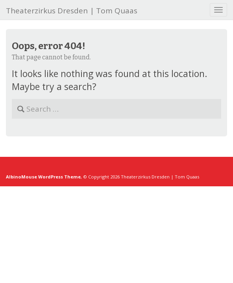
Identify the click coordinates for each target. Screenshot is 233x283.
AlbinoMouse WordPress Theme (43, 177)
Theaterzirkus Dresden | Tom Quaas (71, 11)
